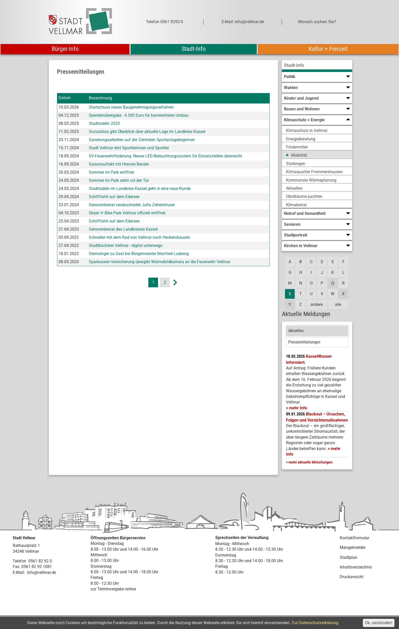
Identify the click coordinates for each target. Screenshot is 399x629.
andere (316, 304)
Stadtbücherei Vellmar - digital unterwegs (125, 245)
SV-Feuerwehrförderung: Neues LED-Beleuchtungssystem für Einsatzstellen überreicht (165, 156)
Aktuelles (296, 330)
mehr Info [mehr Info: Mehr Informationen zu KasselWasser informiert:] (298, 408)
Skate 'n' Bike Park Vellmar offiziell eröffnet (127, 213)
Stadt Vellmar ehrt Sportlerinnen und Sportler (129, 147)
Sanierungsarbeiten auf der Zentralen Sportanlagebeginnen (142, 139)
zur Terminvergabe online (113, 589)
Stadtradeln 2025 (104, 123)
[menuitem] (317, 66)
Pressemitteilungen (304, 342)
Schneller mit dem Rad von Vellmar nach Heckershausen (139, 237)
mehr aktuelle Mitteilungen (311, 462)
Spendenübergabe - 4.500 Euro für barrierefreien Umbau (139, 115)
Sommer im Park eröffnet (111, 172)
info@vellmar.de (41, 572)
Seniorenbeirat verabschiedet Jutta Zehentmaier (132, 204)
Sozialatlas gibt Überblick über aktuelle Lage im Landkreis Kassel (147, 131)
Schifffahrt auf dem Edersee (114, 196)
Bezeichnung (100, 98)
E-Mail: (19, 572)
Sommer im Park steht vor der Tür (119, 180)
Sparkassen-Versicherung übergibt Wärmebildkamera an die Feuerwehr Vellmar (159, 261)
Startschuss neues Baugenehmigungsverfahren (131, 107)
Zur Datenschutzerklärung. (315, 622)
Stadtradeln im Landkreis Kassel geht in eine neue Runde (140, 188)
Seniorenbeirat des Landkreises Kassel (123, 229)
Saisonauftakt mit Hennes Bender (119, 164)
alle (338, 304)
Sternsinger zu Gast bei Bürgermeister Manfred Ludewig (139, 253)
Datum (65, 98)
